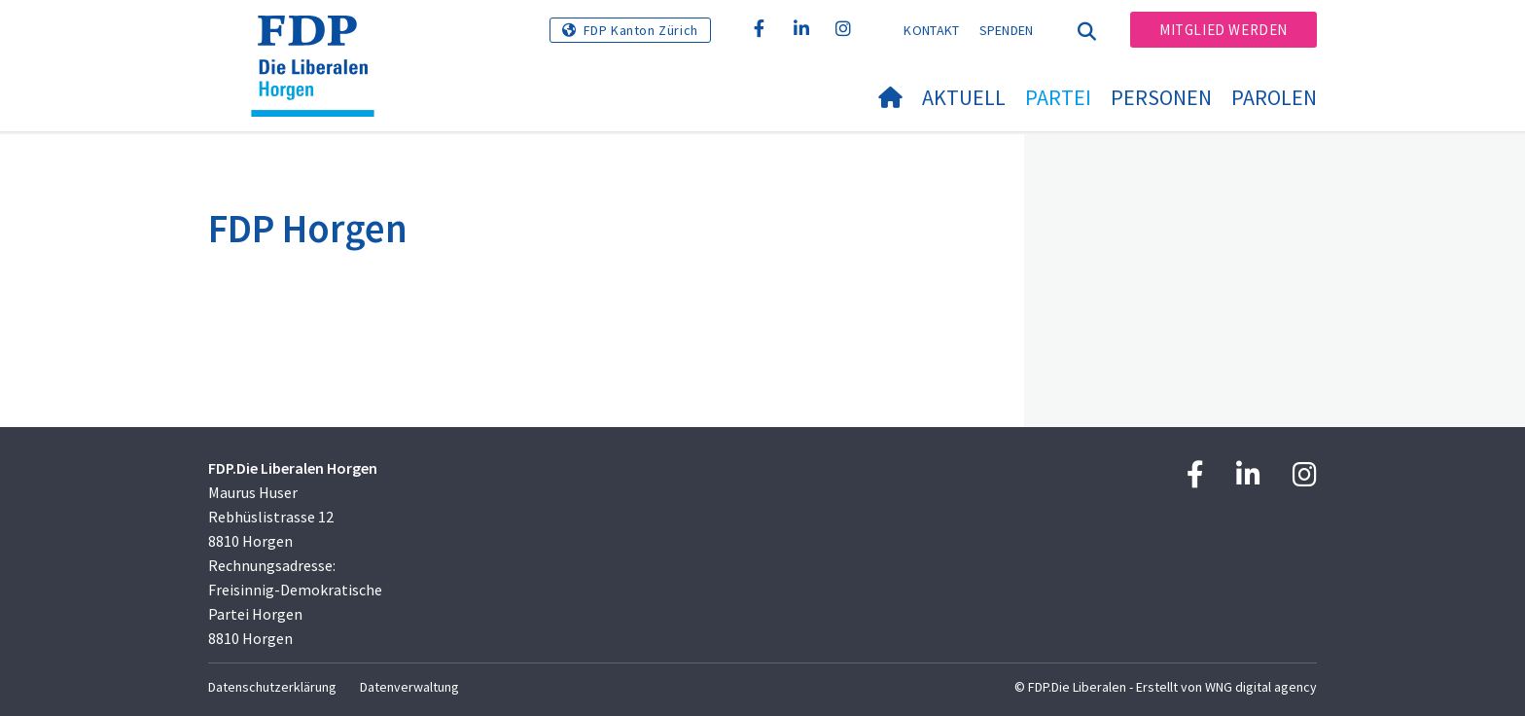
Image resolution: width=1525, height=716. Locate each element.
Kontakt (931, 30)
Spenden (1006, 30)
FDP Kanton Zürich (641, 30)
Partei (1058, 97)
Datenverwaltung (409, 687)
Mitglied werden (1223, 29)
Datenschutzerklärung (272, 687)
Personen (1161, 97)
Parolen (1274, 97)
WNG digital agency (1261, 687)
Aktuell (964, 97)
